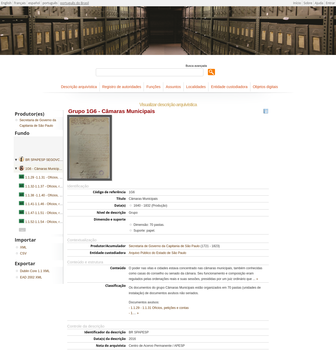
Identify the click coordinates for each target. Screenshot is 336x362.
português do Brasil (74, 3)
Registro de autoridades (121, 87)
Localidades (196, 87)
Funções (153, 87)
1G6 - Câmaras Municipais (44, 169)
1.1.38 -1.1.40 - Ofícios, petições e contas (54, 195)
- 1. (131, 313)
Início (297, 3)
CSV (23, 253)
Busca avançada (196, 65)
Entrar (330, 3)
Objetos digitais (265, 87)
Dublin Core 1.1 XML (35, 271)
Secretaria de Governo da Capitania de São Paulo (164, 246)
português (50, 3)
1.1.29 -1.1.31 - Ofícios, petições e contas (54, 177)
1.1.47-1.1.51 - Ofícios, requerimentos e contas (58, 213)
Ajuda (319, 3)
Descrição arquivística (79, 87)
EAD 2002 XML (31, 277)
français (20, 3)
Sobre (307, 3)
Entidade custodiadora (229, 87)
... (22, 230)
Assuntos (173, 87)
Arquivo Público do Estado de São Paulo (157, 253)
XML (23, 247)
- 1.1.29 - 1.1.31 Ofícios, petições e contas (158, 308)
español (34, 3)
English (6, 3)
